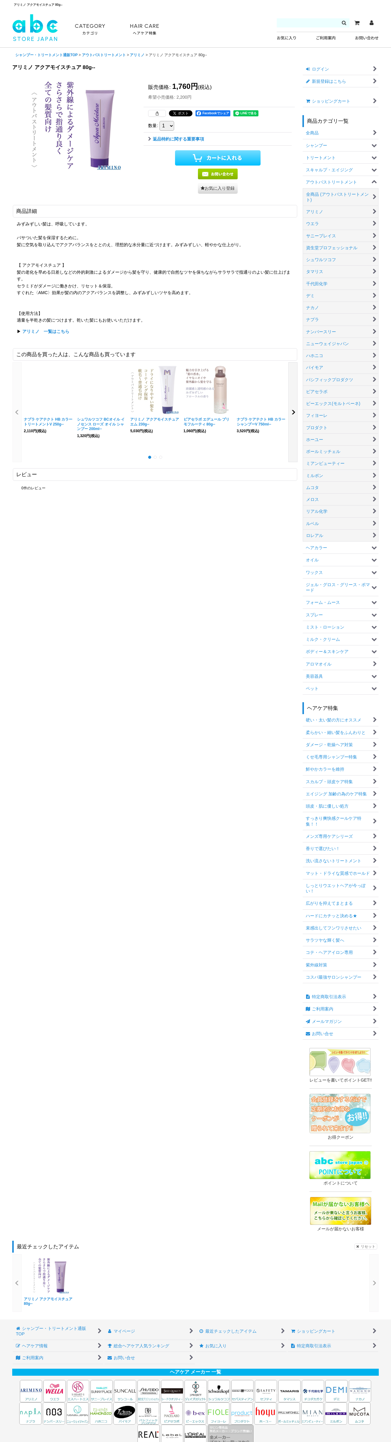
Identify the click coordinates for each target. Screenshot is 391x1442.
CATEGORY (90, 29)
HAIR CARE (144, 29)
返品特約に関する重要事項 (176, 139)
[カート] (357, 23)
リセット (365, 1246)
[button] (218, 188)
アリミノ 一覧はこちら (45, 331)
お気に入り (287, 38)
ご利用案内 (326, 38)
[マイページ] (371, 23)
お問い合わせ (367, 38)
